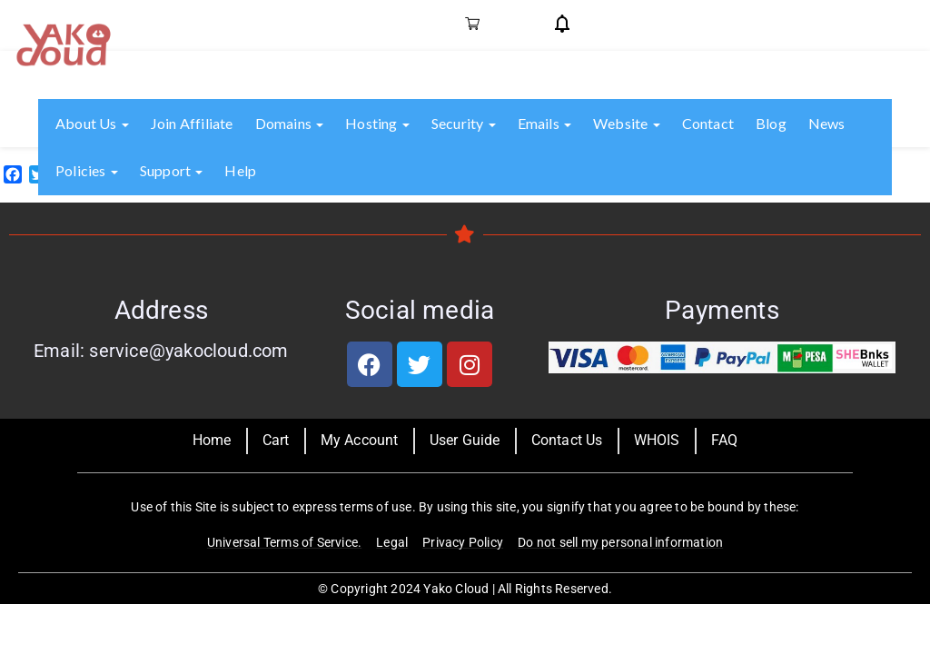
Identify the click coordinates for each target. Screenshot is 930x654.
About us (92, 123)
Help (240, 170)
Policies (86, 170)
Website (626, 123)
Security (463, 123)
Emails (544, 123)
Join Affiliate (192, 123)
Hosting (377, 123)
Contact (708, 123)
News (827, 123)
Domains (289, 123)
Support (171, 170)
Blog (771, 123)
